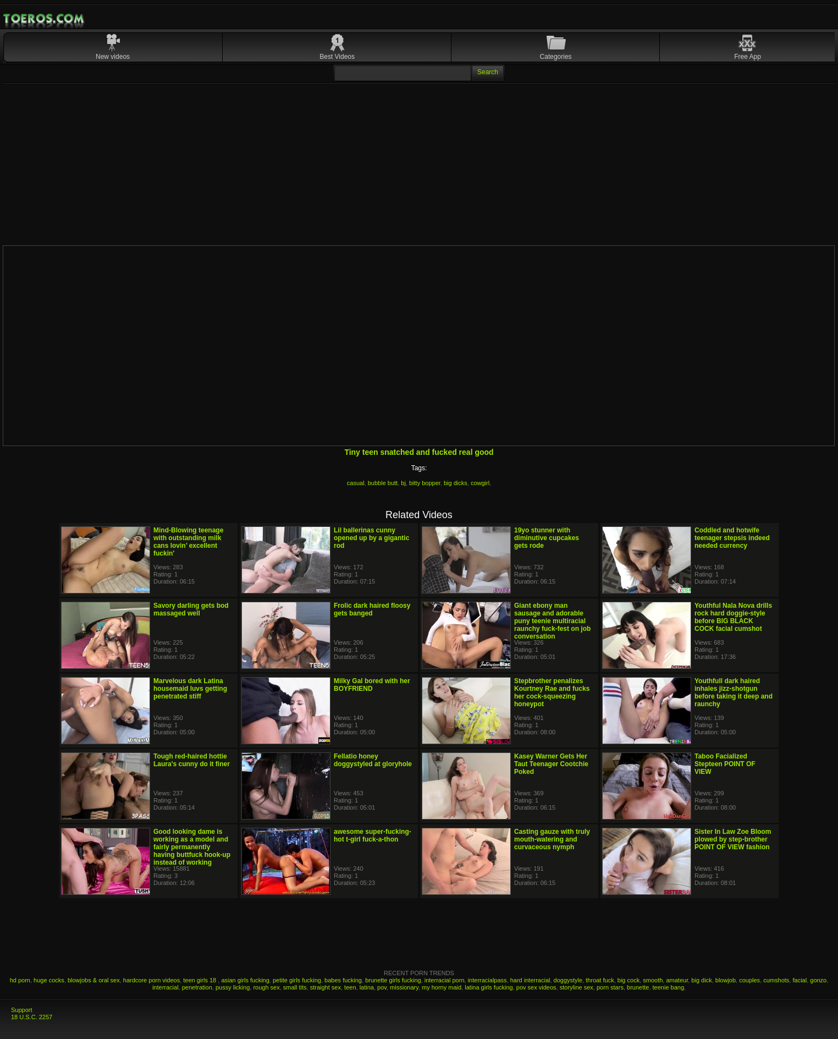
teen (350, 987)
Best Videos (337, 57)
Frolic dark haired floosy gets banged (372, 609)
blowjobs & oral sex (94, 980)
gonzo (818, 980)
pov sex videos (536, 987)
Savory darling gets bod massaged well (191, 609)
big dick (701, 980)
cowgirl (480, 483)
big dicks (455, 483)
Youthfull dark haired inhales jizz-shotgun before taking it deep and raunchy (733, 692)
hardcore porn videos (151, 980)
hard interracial (530, 980)
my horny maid (441, 987)
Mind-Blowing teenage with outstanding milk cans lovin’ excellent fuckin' (188, 541)
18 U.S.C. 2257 (31, 1017)
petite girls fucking (297, 980)
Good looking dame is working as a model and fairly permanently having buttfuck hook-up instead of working (191, 847)
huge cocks (49, 980)
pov (382, 987)
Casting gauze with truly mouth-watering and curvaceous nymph (552, 839)
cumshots (776, 980)
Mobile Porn (44, 19)
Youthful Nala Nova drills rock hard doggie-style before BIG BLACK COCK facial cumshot (733, 617)
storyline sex (576, 987)
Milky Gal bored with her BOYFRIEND (372, 684)
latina (367, 987)
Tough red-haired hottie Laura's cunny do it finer (191, 760)
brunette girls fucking (393, 980)
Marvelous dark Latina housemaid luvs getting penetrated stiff (190, 688)
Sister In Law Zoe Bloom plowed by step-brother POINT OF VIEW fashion (732, 839)
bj (403, 483)
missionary (404, 987)
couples (749, 980)
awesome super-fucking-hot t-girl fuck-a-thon (372, 835)
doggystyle (568, 980)
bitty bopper (424, 483)
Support (21, 1010)
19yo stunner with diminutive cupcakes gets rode (546, 537)
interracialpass (487, 980)
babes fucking (343, 980)
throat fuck (600, 980)
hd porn (20, 980)
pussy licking (233, 987)
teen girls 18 (200, 980)
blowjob (725, 980)
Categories (556, 57)
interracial (165, 987)
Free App (747, 57)
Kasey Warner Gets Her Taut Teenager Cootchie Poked (551, 764)
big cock (628, 980)
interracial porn (444, 980)
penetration (197, 987)
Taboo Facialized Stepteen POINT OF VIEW (725, 764)
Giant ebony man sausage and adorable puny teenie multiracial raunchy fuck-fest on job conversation (552, 621)
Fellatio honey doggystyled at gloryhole (373, 760)
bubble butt (383, 483)
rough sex (266, 987)
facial (799, 980)
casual (356, 483)
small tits (295, 987)
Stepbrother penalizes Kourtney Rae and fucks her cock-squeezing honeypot (551, 692)
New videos (113, 57)
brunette (638, 987)
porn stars (610, 987)
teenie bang (669, 987)
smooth (653, 980)
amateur (677, 980)
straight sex (325, 987)
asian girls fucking (245, 980)
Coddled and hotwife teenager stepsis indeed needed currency (732, 537)
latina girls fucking (488, 987)
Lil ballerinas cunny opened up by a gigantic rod (371, 537)
